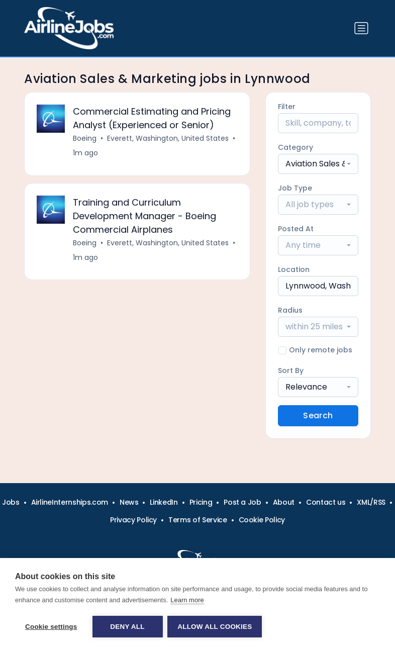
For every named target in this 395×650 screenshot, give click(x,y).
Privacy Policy (133, 520)
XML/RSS (371, 502)
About (283, 502)
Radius (290, 310)
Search (318, 415)
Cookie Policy (262, 520)
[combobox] (318, 164)
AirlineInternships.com (69, 502)
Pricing (201, 502)
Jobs (11, 502)
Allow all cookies (215, 626)
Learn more (187, 600)
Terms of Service (197, 520)
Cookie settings (51, 626)
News (129, 502)
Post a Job (242, 502)
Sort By (291, 370)
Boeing (84, 138)
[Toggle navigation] (361, 28)
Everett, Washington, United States (168, 138)
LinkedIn (163, 502)
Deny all (127, 626)
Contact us (326, 502)
